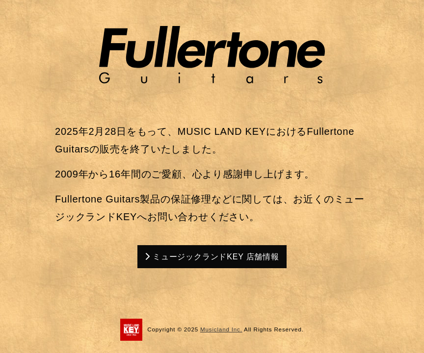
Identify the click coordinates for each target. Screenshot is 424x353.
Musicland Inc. (221, 329)
